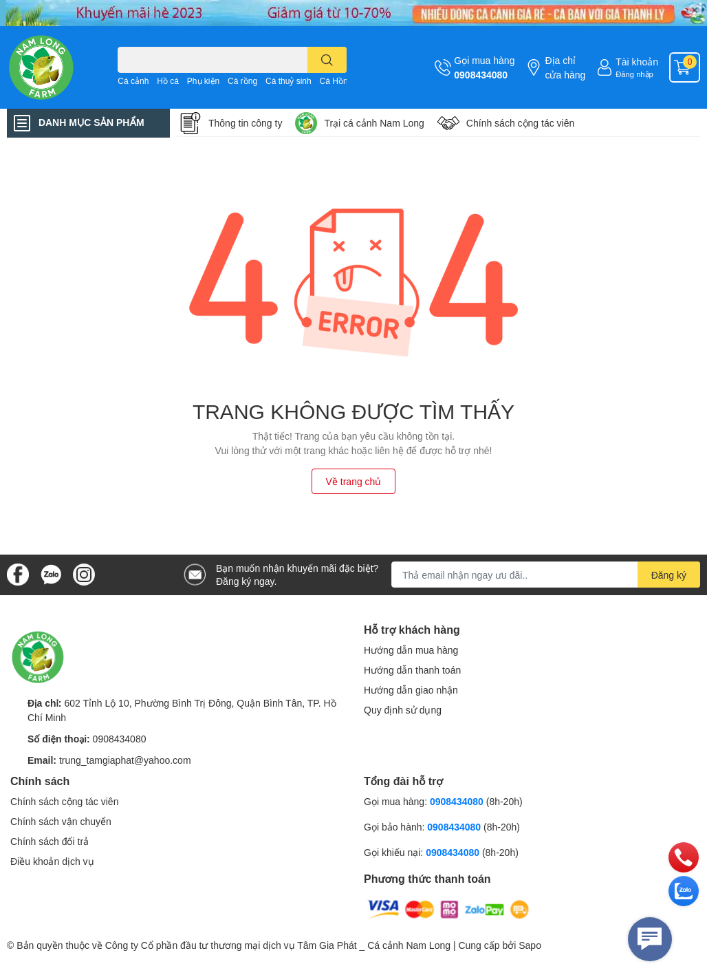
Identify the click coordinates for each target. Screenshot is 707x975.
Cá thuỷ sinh (288, 81)
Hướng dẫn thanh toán (412, 670)
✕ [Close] (694, 10)
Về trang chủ (354, 481)
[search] (327, 60)
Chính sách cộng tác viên (64, 801)
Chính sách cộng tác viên (520, 123)
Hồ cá (168, 81)
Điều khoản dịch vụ (52, 861)
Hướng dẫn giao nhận (411, 690)
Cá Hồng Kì (341, 81)
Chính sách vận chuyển (60, 821)
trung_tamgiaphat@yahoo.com (125, 760)
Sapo (530, 945)
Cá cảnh (133, 81)
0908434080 (481, 75)
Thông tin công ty (245, 123)
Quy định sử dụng (403, 710)
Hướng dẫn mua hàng (411, 650)
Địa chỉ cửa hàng (565, 67)
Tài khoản (637, 61)
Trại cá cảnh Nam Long (374, 123)
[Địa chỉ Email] (545, 574)
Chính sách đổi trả (49, 841)
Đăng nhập (634, 73)
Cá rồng (242, 81)
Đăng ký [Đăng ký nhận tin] (668, 575)
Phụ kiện (203, 81)
